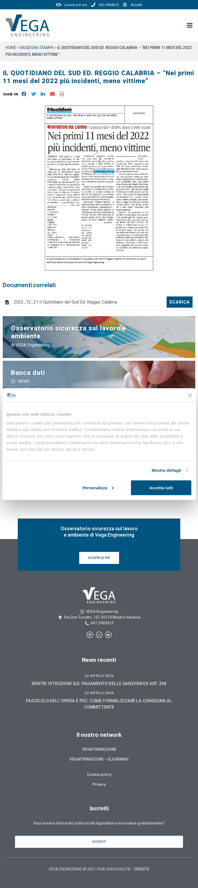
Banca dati (28, 373)
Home (10, 47)
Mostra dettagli (166, 470)
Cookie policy (99, 774)
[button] (11, 94)
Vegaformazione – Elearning (99, 759)
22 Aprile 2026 (99, 676)
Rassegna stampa (37, 47)
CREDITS (141, 869)
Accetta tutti (161, 487)
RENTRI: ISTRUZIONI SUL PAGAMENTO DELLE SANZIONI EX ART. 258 (99, 683)
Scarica (179, 302)
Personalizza (98, 487)
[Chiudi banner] (190, 395)
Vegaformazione (99, 749)
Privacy (99, 784)
